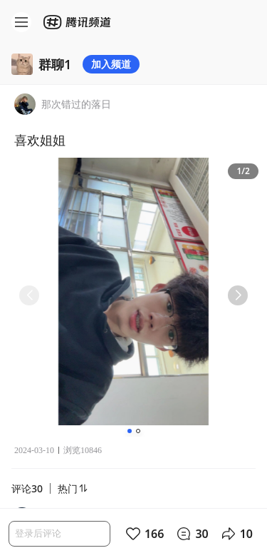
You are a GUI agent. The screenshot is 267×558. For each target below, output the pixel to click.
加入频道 (111, 64)
